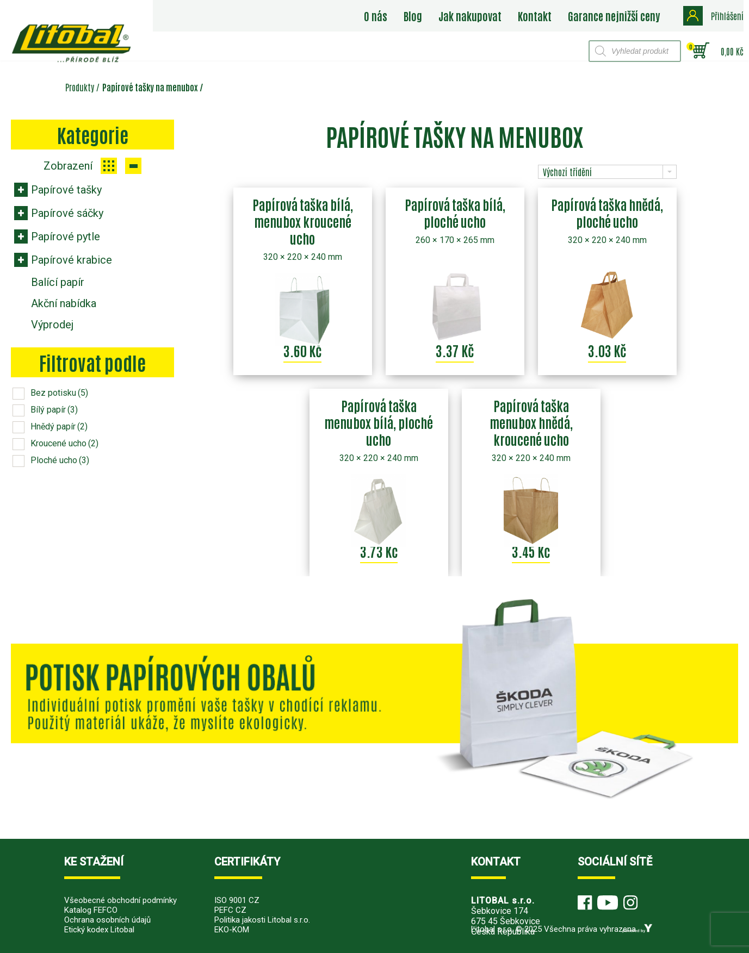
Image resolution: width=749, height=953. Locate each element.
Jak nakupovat (470, 16)
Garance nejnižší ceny (614, 16)
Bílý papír (54, 409)
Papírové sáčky (67, 213)
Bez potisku (59, 393)
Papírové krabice (71, 259)
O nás (375, 16)
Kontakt (535, 16)
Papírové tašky (66, 189)
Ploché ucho (59, 460)
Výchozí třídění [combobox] (567, 171)
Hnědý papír (59, 426)
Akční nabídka (63, 303)
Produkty (79, 87)
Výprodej (52, 324)
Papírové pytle (65, 236)
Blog (413, 16)
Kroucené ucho (64, 443)
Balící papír (57, 282)
